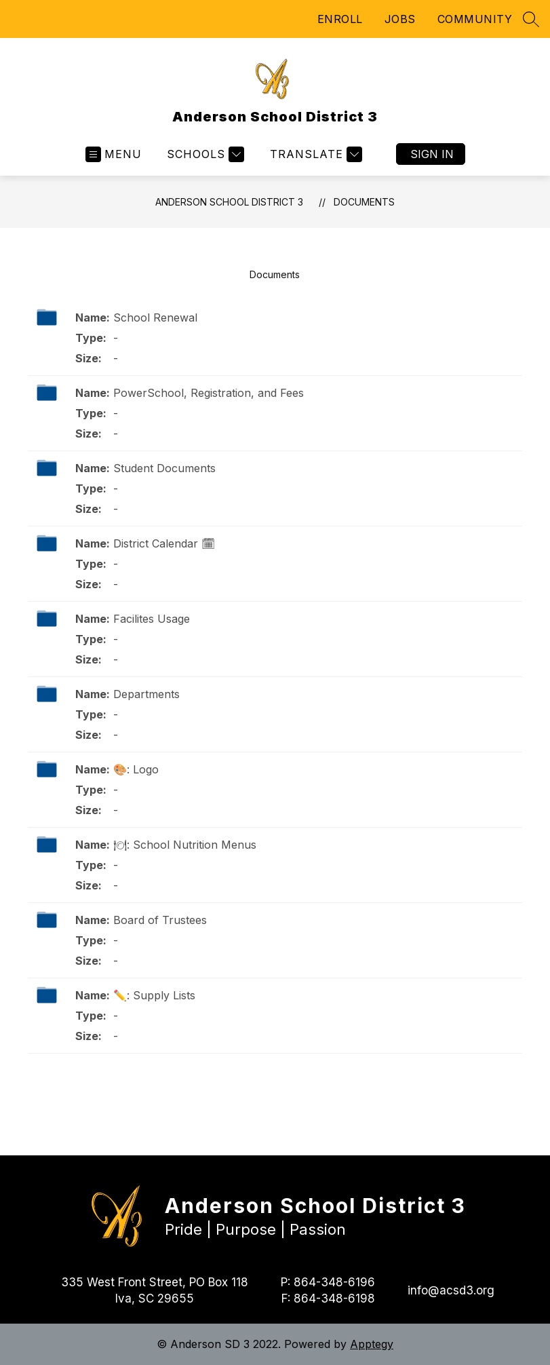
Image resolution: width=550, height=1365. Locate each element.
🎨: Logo (136, 769)
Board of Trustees (160, 920)
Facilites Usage (151, 619)
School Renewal (155, 317)
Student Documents (164, 468)
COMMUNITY (475, 19)
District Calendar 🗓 (164, 543)
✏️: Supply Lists (154, 995)
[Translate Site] (314, 154)
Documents (364, 202)
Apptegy (371, 1344)
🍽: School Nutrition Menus (184, 844)
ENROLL (340, 19)
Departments (146, 694)
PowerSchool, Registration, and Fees (208, 393)
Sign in (432, 154)
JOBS (400, 19)
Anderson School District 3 (229, 202)
